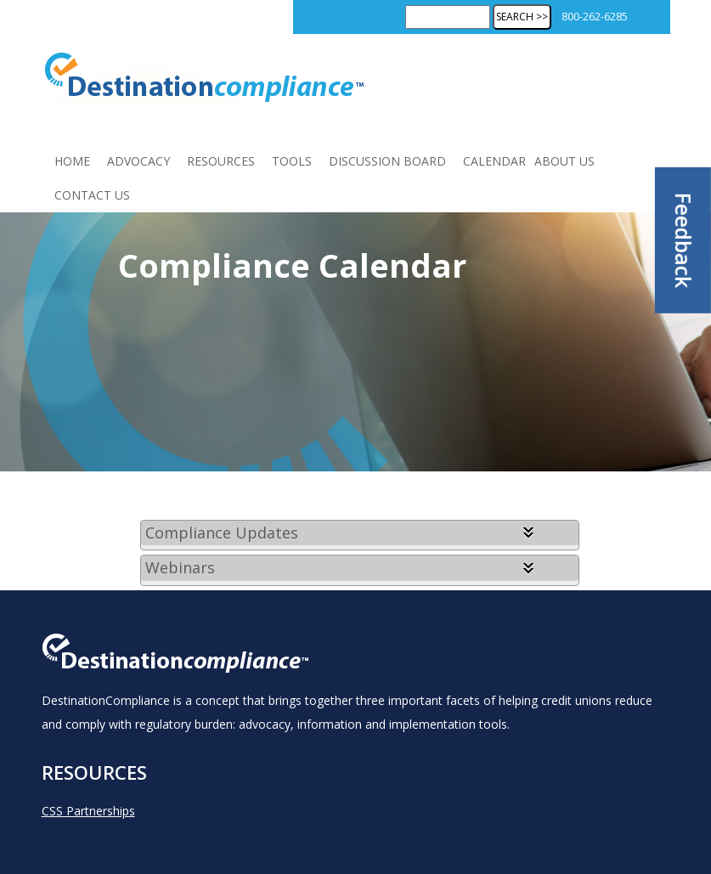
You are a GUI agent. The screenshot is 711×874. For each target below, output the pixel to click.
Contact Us (92, 195)
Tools (292, 161)
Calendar (494, 161)
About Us (564, 161)
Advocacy (138, 161)
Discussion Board (387, 161)
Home (72, 161)
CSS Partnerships (88, 811)
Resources (221, 161)
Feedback (683, 240)
